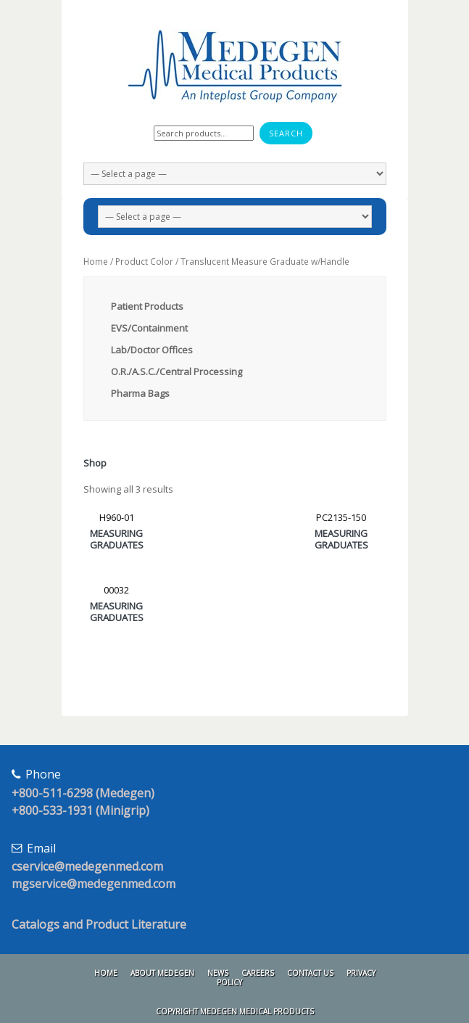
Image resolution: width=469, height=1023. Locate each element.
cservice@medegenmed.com (87, 866)
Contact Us (310, 973)
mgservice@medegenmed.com (93, 884)
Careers (257, 973)
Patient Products (147, 306)
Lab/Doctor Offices (152, 349)
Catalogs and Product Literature (99, 924)
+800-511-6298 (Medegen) (83, 793)
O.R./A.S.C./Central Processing (176, 371)
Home (95, 261)
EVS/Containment (149, 327)
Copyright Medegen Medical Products (235, 1011)
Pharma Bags (140, 393)
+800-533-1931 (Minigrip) (80, 810)
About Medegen (162, 973)
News (217, 973)
